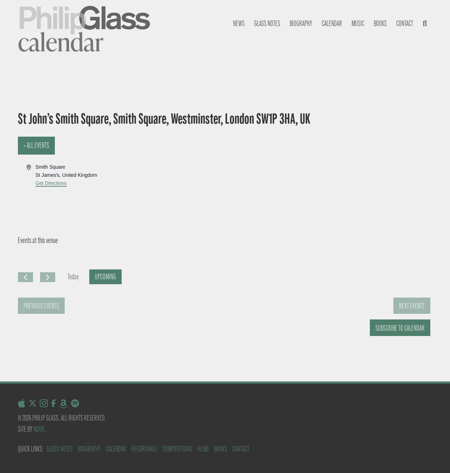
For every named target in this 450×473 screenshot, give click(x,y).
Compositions (177, 448)
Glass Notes (60, 448)
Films (203, 448)
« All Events (36, 145)
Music (358, 23)
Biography (301, 23)
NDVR (38, 429)
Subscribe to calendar (400, 328)
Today (73, 276)
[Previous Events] (25, 277)
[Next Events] (47, 277)
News (239, 23)
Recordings (144, 448)
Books (380, 23)
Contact (404, 23)
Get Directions (51, 183)
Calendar (332, 23)
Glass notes (267, 23)
